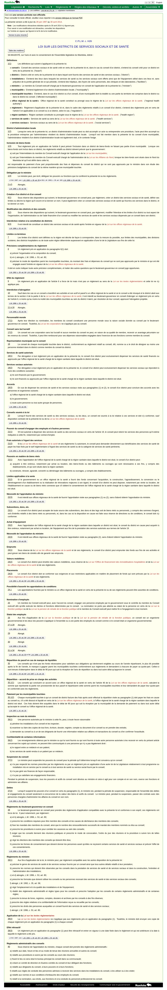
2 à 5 (10, 184)
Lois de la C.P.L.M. (48, 10)
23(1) (10, 510)
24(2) (10, 562)
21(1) (10, 432)
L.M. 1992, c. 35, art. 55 (31, 180)
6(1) (9, 197)
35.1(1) (11, 682)
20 (9, 415)
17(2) (10, 332)
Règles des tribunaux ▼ (87, 7)
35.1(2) (11, 697)
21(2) (10, 443)
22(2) (10, 479)
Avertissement (41, 985)
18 (9, 344)
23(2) (10, 525)
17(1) (10, 320)
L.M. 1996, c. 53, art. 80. (72, 180)
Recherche (35, 7)
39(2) (10, 919)
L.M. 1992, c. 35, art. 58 (17, 272)
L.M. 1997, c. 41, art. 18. (35, 674)
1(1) (9, 64)
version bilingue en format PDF (68, 18)
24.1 (10, 590)
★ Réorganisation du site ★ (17, 10)
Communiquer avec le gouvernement (115, 985)
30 (9, 642)
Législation (18, 7)
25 (9, 603)
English (159, 3)
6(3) (9, 224)
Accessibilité (25, 985)
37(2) (10, 791)
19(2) (10, 368)
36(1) (10, 719)
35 (9, 663)
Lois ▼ (49, 7)
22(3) (10, 497)
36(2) (10, 740)
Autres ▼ (137, 7)
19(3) (10, 387)
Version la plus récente (18, 35)
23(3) (10, 537)
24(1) (10, 550)
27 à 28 (11, 625)
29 (9, 633)
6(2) (9, 212)
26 (9, 618)
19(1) (10, 356)
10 (9, 293)
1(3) (9, 146)
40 (9, 947)
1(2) (9, 131)
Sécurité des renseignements (82, 985)
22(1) (10, 460)
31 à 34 (11, 650)
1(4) (9, 176)
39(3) (10, 931)
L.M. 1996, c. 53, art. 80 (17, 674)
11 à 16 (11, 307)
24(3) (10, 574)
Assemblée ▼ (153, 7)
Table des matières (16, 50)
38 (9, 810)
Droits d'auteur (59, 985)
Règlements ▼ (63, 7)
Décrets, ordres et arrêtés (116, 7)
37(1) (10, 760)
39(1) (10, 860)
